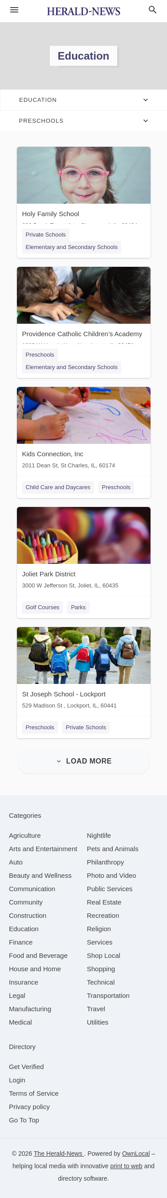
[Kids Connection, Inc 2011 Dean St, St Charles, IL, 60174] (83, 430)
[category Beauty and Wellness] (40, 875)
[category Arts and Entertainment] (43, 848)
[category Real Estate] (104, 902)
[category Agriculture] (25, 835)
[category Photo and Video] (111, 875)
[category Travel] (96, 1009)
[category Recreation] (103, 915)
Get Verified (26, 1066)
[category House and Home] (35, 969)
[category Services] (100, 942)
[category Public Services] (110, 888)
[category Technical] (101, 982)
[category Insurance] (23, 982)
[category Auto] (16, 862)
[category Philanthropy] (105, 862)
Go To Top (24, 1120)
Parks (78, 607)
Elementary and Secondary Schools (72, 247)
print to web (126, 1166)
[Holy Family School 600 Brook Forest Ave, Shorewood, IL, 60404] (83, 189)
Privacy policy (29, 1106)
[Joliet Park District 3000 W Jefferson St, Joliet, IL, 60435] (83, 550)
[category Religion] (99, 929)
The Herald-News (59, 1153)
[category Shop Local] (103, 955)
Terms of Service (34, 1093)
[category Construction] (27, 915)
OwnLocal (136, 1153)
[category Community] (26, 902)
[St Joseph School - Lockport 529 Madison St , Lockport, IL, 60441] (83, 670)
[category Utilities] (97, 1022)
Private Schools (46, 234)
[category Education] (24, 929)
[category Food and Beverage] (38, 955)
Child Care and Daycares (58, 487)
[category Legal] (17, 995)
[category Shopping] (101, 969)
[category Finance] (21, 942)
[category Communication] (32, 888)
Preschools (40, 354)
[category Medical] (20, 1022)
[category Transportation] (108, 995)
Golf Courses (43, 607)
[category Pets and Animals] (112, 848)
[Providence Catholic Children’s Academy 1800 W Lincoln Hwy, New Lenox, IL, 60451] (83, 310)
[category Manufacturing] (30, 1009)
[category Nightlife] (99, 835)
